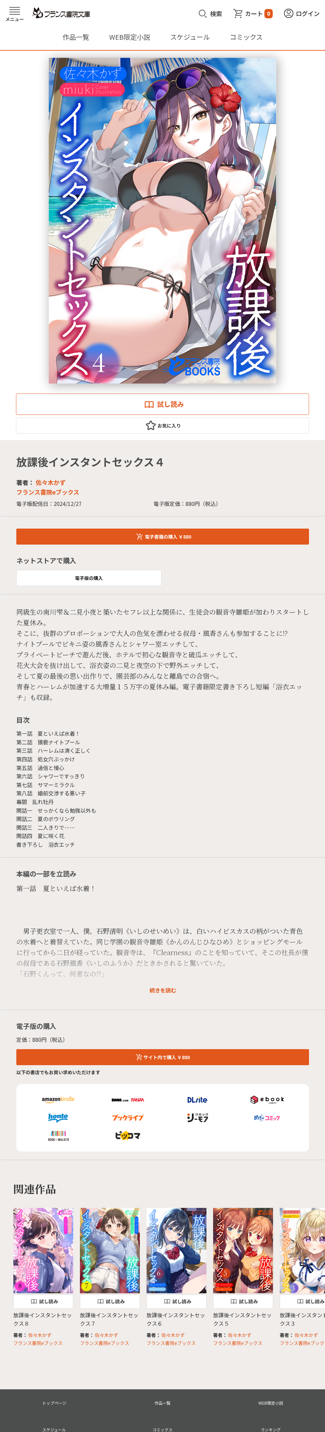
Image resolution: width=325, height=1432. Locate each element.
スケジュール (190, 37)
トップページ (54, 1403)
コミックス (246, 37)
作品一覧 (76, 37)
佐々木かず (51, 482)
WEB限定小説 (129, 37)
